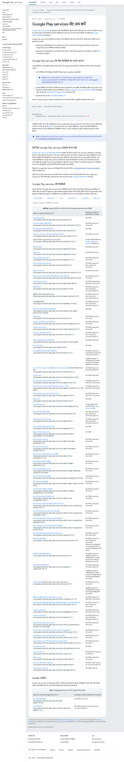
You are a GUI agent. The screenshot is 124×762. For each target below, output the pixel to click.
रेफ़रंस (50, 2)
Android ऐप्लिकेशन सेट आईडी (41, 258)
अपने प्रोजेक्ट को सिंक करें (57, 96)
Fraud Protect (37, 375)
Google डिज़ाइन (64, 742)
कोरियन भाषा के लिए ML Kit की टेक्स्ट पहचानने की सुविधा (47, 526)
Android (52, 750)
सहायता (64, 2)
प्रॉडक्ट (40, 19)
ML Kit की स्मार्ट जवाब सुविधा (40, 481)
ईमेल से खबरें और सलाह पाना (35, 742)
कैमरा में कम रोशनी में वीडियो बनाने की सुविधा (44, 309)
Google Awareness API (40, 281)
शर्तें (29, 758)
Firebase (70, 750)
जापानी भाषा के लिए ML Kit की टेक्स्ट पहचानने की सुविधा (47, 518)
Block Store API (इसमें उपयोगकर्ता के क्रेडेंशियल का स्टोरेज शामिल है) (51, 276)
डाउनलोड (72, 2)
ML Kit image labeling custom (42, 469)
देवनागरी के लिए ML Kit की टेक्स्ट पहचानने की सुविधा (46, 511)
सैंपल (57, 2)
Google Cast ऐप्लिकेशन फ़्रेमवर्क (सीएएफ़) (44, 322)
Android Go (72, 198)
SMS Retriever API (38, 270)
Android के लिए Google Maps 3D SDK (44, 426)
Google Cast (36, 316)
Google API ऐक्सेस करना (80, 177)
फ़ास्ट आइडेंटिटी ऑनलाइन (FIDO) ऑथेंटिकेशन (45, 351)
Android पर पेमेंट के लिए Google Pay (43, 662)
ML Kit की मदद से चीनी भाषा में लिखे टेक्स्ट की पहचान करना (48, 503)
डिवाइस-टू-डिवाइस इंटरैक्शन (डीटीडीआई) (43, 340)
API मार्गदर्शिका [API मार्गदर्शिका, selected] (33, 2)
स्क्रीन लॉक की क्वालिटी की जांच (41, 565)
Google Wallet (37, 582)
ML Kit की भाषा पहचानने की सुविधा (42, 476)
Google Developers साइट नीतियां (63, 721)
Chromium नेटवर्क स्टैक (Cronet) (42, 332)
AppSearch (36, 252)
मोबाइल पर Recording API (60, 368)
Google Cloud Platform (84, 750)
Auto (61, 198)
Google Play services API (41, 31)
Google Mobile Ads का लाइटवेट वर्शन (43, 229)
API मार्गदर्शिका (61, 19)
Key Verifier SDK (38, 345)
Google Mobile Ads (38, 218)
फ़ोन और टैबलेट (38, 198)
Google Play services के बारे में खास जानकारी (46, 153)
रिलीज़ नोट (51, 126)
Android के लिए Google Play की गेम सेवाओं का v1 (46, 393)
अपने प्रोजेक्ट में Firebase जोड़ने (56, 92)
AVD (99, 51)
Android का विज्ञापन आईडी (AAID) (42, 223)
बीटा (79, 2)
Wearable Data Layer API (40, 668)
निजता (33, 758)
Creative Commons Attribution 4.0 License (70, 720)
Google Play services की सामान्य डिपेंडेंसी (82, 90)
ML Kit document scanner (41, 446)
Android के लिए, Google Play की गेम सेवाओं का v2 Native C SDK (50, 386)
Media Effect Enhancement (41, 432)
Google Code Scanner (39, 327)
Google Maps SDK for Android (42, 419)
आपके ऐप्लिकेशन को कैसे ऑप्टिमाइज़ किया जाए (51, 139)
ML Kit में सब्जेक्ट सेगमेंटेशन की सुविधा (43, 489)
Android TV (51, 198)
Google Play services (50, 19)
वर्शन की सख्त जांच (38, 706)
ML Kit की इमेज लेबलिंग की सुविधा (42, 461)
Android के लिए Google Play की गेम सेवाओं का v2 (46, 381)
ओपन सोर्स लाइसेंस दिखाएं (39, 538)
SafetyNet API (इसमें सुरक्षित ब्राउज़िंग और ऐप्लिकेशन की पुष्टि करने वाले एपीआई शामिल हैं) (56, 602)
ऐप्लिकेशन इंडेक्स (37, 247)
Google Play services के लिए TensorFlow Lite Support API (50, 641)
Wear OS (96, 198)
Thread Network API (39, 646)
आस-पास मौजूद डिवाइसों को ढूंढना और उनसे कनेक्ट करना (47, 533)
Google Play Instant (39, 404)
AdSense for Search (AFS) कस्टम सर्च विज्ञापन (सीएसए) (48, 234)
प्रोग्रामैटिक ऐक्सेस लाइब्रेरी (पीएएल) (42, 554)
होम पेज (34, 19)
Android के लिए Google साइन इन (42, 263)
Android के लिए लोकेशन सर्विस (41, 412)
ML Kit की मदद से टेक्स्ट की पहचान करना (43, 496)
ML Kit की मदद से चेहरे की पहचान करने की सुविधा (45, 454)
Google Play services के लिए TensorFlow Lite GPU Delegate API (51, 630)
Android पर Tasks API (39, 615)
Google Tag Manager (39, 610)
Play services (12, 2)
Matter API (36, 399)
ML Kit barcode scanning (40, 439)
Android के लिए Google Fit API (41, 368)
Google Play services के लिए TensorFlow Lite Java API (49, 635)
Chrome (61, 750)
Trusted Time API (38, 652)
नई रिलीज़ (43, 2)
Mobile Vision (37, 657)
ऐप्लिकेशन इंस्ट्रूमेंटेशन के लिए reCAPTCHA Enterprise (47, 597)
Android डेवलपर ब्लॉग (34, 739)
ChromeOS (85, 198)
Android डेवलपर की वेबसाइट (67, 739)
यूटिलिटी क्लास (37, 287)
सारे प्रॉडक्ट (97, 750)
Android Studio (96, 739)
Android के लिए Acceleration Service (44, 623)
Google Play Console (98, 742)
